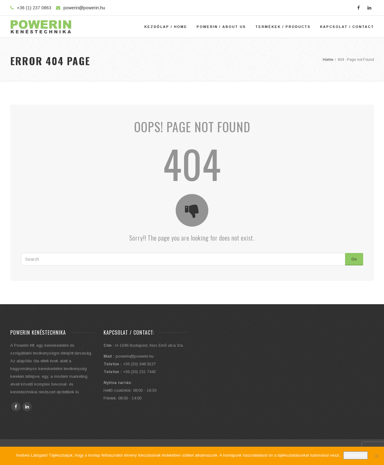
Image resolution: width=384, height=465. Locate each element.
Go (354, 259)
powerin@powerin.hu (84, 7)
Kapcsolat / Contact (347, 27)
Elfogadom (355, 455)
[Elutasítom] (376, 456)
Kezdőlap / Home (165, 27)
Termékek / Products (283, 27)
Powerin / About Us (221, 27)
